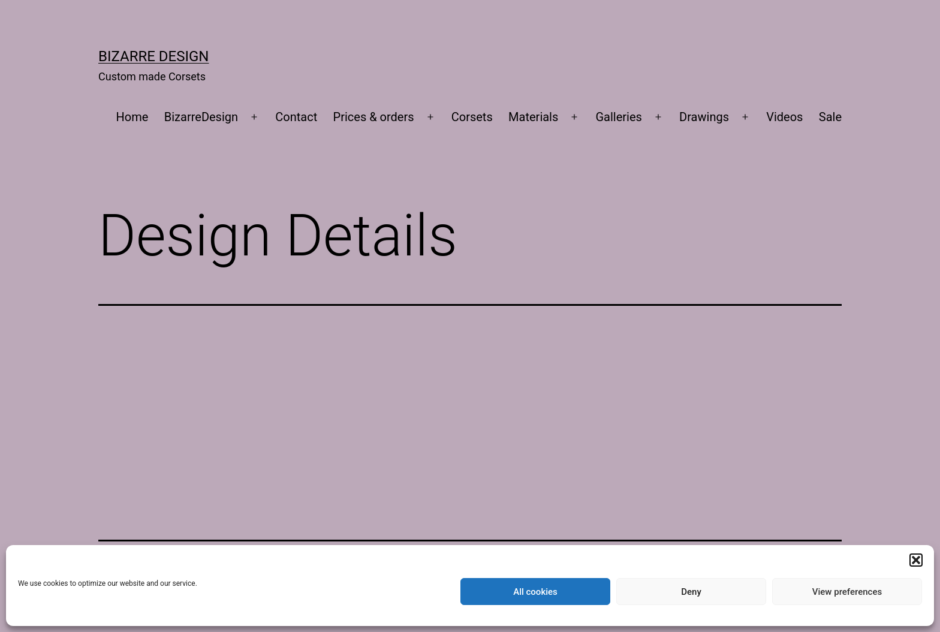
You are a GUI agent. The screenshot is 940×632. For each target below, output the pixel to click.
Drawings (704, 117)
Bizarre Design (153, 56)
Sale (830, 117)
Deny (691, 591)
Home (132, 117)
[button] (916, 560)
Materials (533, 117)
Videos (784, 117)
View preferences (847, 591)
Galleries (619, 117)
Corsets (472, 117)
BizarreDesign (201, 117)
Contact (296, 117)
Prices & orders (373, 117)
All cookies (535, 591)
